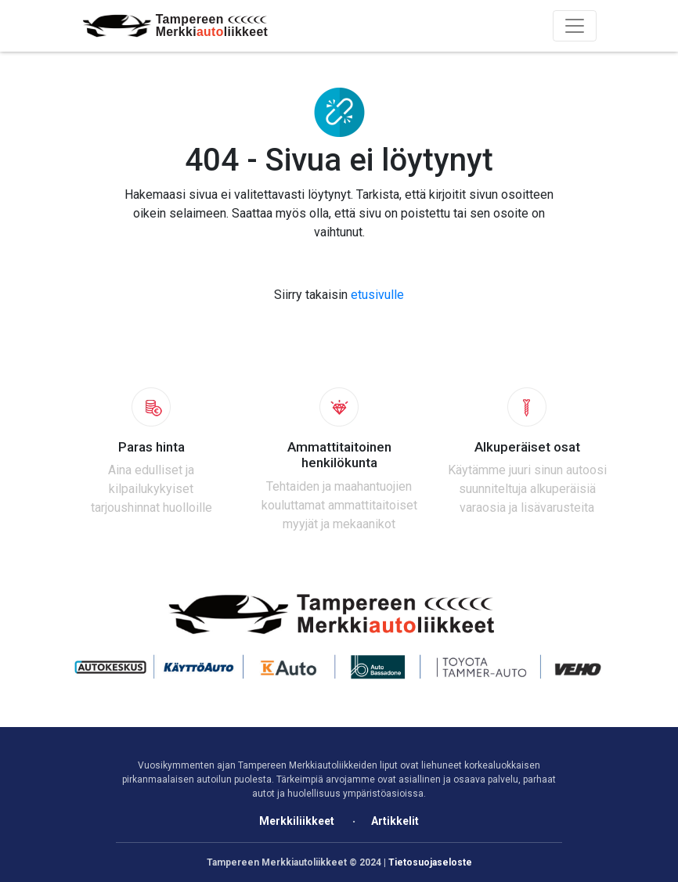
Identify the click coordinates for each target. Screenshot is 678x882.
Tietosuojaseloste (430, 862)
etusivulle (377, 294)
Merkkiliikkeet (296, 821)
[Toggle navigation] (575, 25)
